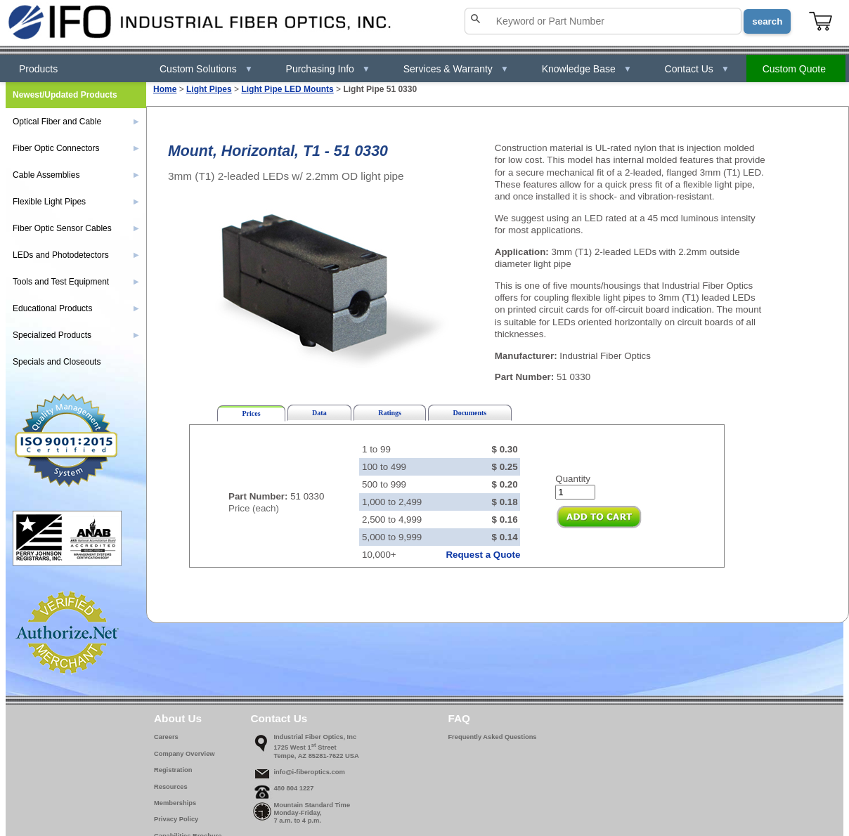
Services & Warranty (456, 68)
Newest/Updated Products (65, 95)
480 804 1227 (293, 788)
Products (38, 68)
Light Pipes (209, 89)
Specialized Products (76, 335)
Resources (171, 786)
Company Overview (184, 753)
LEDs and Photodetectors (76, 255)
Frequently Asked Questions (492, 736)
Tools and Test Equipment (76, 282)
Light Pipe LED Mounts (287, 89)
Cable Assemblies (76, 175)
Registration (173, 769)
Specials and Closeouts (57, 362)
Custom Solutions (206, 68)
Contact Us (697, 68)
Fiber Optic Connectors (76, 148)
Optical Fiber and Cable (76, 121)
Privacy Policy (176, 819)
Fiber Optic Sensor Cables (76, 228)
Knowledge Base (587, 68)
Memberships (175, 802)
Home (164, 89)
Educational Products (76, 308)
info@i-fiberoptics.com (308, 772)
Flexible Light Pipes (76, 201)
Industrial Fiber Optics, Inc (314, 736)
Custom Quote (794, 68)
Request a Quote (483, 554)
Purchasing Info (328, 68)
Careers (166, 736)
